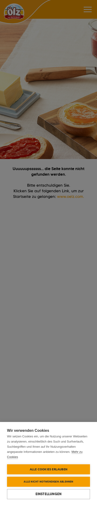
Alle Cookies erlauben (48, 469)
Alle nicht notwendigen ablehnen (48, 481)
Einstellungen (49, 494)
